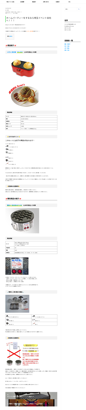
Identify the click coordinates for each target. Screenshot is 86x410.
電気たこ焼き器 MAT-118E (14, 205)
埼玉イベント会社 (10, 2)
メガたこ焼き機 (15, 52)
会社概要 (22, 2)
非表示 (10, 36)
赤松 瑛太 (66, 50)
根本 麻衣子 (67, 44)
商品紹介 (34, 2)
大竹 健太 (66, 48)
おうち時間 (15, 13)
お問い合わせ (46, 2)
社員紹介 (58, 2)
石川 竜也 (66, 46)
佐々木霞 (6, 10)
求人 (69, 2)
